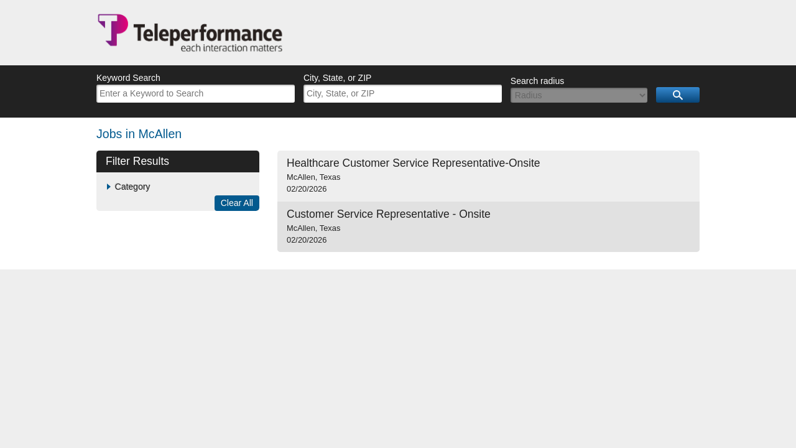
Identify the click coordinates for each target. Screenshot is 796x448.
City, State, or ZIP (337, 78)
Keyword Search (128, 78)
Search (678, 95)
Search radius (537, 81)
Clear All (237, 203)
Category (132, 187)
